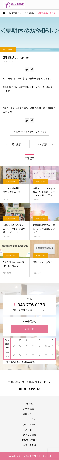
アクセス (29, 429)
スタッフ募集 (29, 435)
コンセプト (29, 419)
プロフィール (29, 424)
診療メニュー (29, 414)
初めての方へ (29, 409)
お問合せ (29, 329)
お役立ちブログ (29, 440)
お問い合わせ (29, 445)
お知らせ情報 (8, 49)
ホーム (29, 403)
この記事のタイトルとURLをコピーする (29, 132)
